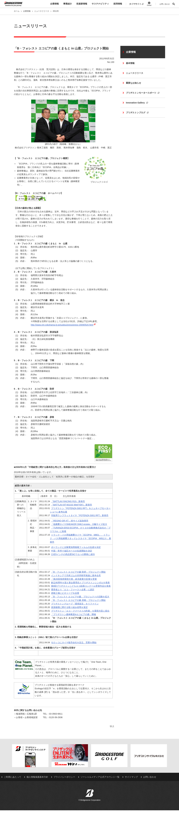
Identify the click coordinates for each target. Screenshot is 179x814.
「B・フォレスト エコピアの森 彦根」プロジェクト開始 (78, 600)
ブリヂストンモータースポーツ (142, 93)
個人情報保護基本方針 (37, 777)
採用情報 (117, 3)
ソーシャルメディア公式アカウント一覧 (100, 777)
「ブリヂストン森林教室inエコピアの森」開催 (73, 614)
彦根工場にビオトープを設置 (65, 593)
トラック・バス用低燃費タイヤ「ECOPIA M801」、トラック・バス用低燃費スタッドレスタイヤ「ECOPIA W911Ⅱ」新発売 (80, 538)
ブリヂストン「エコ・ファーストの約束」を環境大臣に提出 (80, 611)
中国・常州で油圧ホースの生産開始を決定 (71, 551)
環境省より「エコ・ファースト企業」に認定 (72, 589)
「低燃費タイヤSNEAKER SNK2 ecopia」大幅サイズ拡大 (79, 524)
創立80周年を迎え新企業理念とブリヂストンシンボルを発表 (80, 582)
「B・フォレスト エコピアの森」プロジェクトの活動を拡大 (80, 596)
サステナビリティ (100, 3)
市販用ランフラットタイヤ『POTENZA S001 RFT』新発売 (79, 515)
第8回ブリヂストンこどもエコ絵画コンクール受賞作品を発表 (81, 586)
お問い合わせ (165, 4)
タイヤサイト (135, 4)
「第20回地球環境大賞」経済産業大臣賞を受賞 (74, 579)
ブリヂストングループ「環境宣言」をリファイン (75, 603)
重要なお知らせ (133, 83)
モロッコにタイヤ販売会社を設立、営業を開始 (73, 642)
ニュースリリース (41, 11)
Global (149, 4)
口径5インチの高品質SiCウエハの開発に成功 (73, 554)
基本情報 (130, 63)
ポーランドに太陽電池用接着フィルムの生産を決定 (76, 547)
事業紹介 (67, 3)
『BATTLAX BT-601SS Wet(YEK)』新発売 (71, 505)
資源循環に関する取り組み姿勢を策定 (69, 607)
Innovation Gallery (137, 102)
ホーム (16, 11)
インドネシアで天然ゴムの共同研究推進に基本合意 (76, 575)
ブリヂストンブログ (137, 112)
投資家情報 (81, 3)
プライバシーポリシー (64, 777)
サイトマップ (131, 777)
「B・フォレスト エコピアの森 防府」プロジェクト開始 (78, 572)
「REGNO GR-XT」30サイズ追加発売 (69, 520)
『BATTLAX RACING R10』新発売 (68, 501)
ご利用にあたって (12, 777)
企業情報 (54, 3)
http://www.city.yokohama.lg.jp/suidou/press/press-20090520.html (62, 325)
